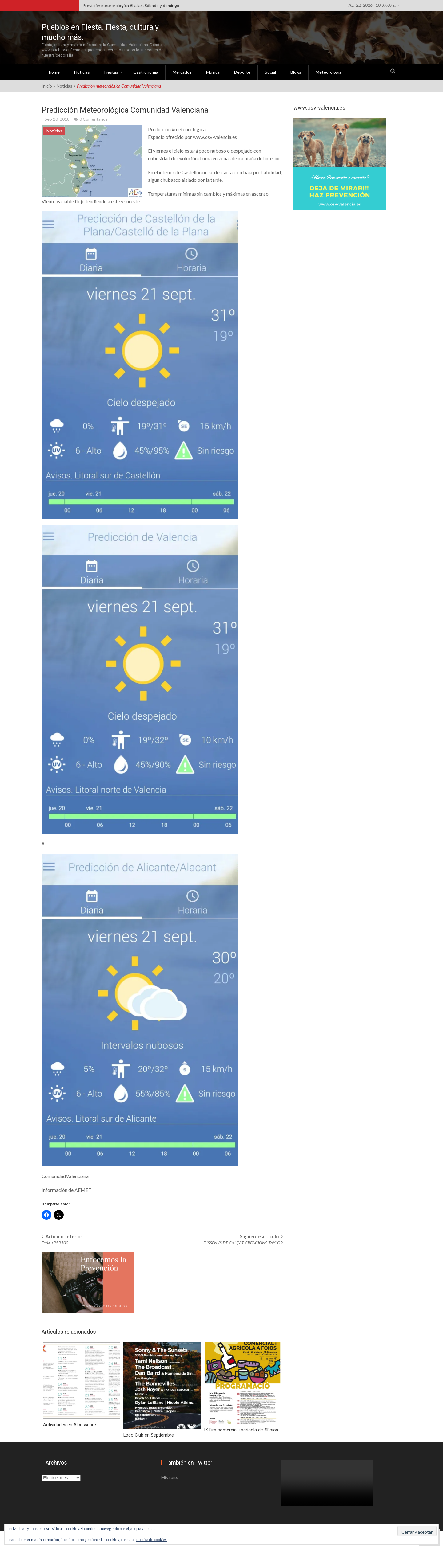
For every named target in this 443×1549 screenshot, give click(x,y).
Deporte (242, 71)
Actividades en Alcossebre (68, 1424)
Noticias (82, 71)
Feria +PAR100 (55, 1241)
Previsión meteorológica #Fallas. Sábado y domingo (130, 5)
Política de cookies (151, 1539)
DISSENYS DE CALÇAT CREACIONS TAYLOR (243, 1241)
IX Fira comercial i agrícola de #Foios (239, 1429)
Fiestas (111, 71)
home (54, 71)
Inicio (47, 85)
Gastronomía (145, 71)
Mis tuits (169, 1476)
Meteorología (328, 71)
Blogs (295, 71)
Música (213, 71)
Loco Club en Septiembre (147, 1434)
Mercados (182, 71)
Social (270, 71)
